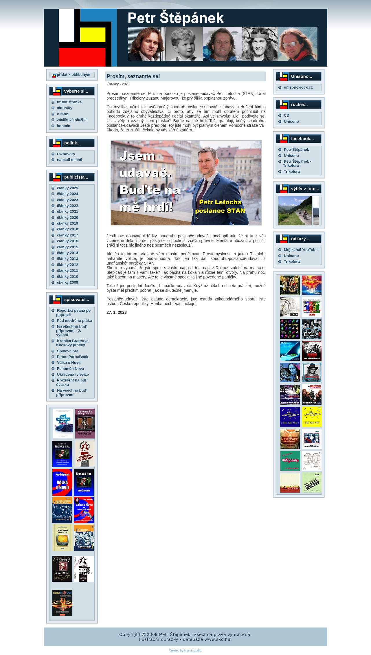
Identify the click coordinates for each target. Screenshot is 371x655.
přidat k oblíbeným (71, 74)
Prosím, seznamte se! (133, 76)
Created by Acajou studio (185, 650)
